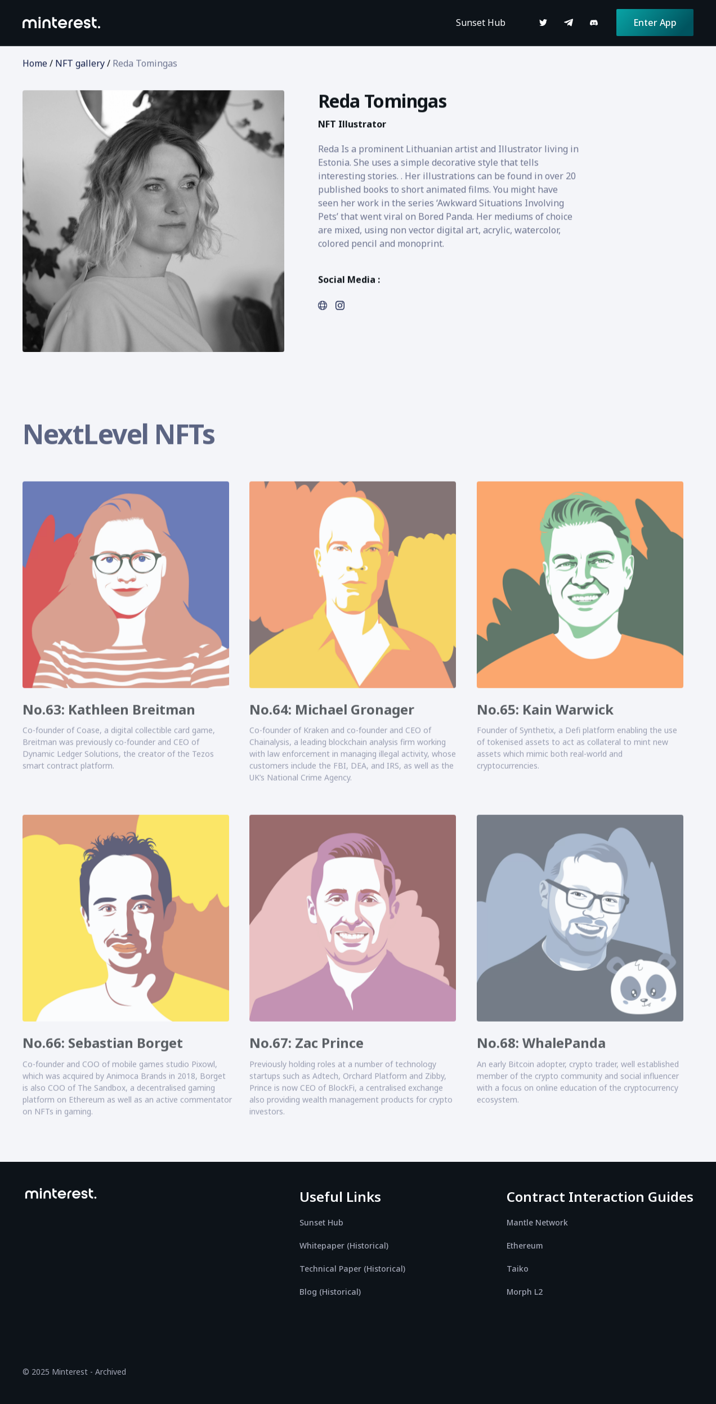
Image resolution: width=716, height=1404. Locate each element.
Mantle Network (537, 1222)
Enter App (655, 22)
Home (35, 63)
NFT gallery (80, 63)
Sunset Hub (480, 22)
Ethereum (525, 1245)
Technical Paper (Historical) (352, 1268)
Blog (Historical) (330, 1291)
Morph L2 (525, 1291)
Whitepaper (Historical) (343, 1245)
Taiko (518, 1268)
